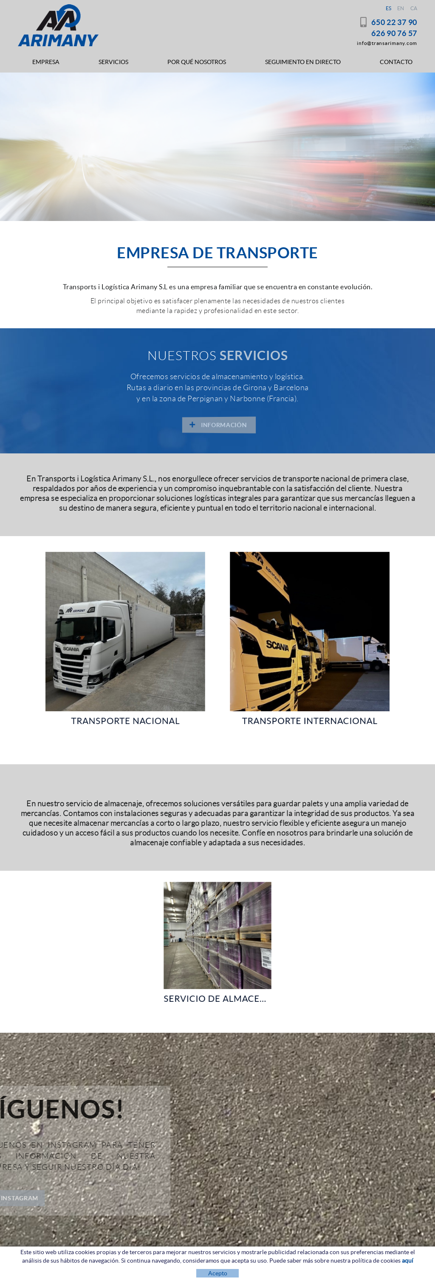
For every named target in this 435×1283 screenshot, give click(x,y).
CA (414, 8)
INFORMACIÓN (61, 169)
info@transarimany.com (387, 43)
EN (400, 8)
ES (389, 8)
